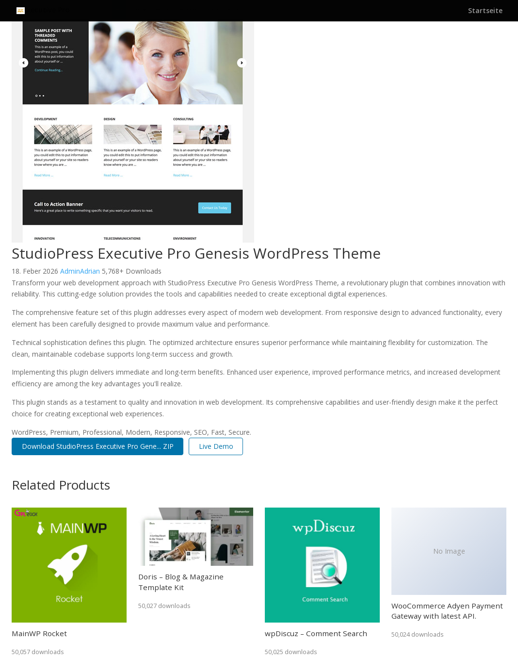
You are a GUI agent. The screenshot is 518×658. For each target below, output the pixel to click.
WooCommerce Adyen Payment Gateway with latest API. (447, 611)
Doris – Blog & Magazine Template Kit (181, 582)
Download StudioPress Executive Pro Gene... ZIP (98, 446)
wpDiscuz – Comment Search (316, 633)
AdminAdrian (81, 271)
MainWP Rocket (39, 633)
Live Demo (216, 446)
